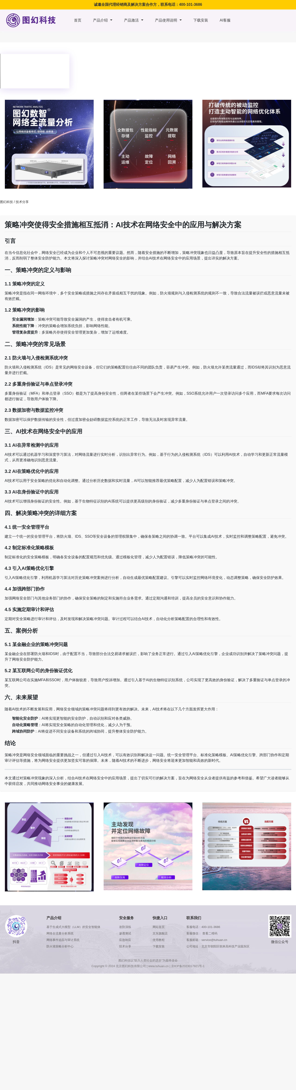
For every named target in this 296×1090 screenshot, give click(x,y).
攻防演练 (125, 927)
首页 (77, 20)
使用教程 (159, 940)
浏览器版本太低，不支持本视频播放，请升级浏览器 (34, 71)
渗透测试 (125, 933)
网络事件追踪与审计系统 (63, 940)
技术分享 (22, 202)
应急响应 (125, 940)
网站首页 (159, 927)
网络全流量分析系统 (60, 933)
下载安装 (200, 20)
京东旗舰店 (160, 933)
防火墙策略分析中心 (60, 946)
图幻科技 (6, 202)
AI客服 (225, 20)
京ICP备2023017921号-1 (188, 966)
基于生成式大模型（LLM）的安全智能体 (73, 927)
